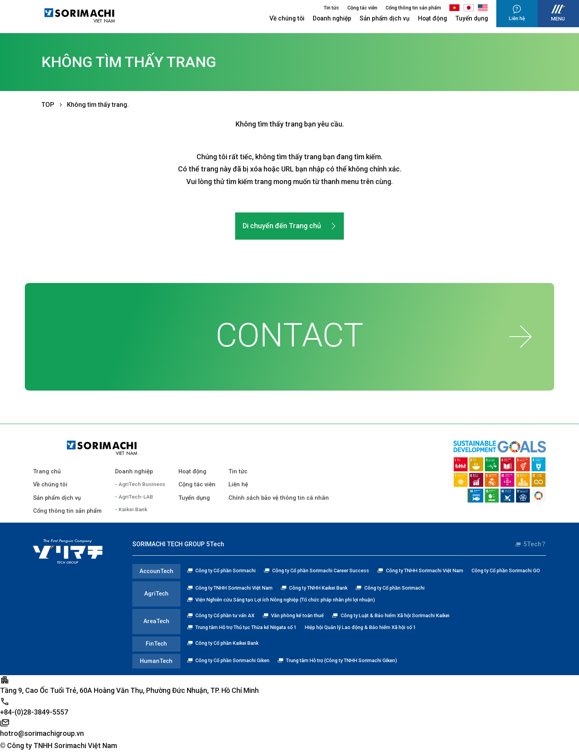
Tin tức (331, 8)
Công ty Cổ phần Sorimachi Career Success (316, 570)
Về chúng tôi (286, 18)
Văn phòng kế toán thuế (293, 615)
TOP (47, 104)
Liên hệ (238, 484)
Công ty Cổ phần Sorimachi (221, 570)
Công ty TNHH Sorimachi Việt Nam (420, 570)
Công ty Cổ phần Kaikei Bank (222, 643)
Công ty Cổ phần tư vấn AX (220, 615)
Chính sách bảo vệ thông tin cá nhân (278, 497)
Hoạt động (432, 18)
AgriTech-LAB (136, 496)
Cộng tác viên (362, 8)
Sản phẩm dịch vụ (385, 18)
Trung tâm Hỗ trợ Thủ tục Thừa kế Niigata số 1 (242, 627)
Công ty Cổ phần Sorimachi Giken (228, 660)
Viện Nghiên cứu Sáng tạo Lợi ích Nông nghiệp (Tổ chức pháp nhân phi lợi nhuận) (281, 600)
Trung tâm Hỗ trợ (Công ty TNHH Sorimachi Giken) (337, 660)
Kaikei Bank (133, 509)
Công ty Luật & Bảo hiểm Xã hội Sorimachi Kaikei (390, 615)
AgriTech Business (142, 484)
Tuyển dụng (471, 18)
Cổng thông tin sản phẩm (413, 8)
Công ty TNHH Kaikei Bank (314, 588)
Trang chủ (47, 471)
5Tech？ (530, 544)
